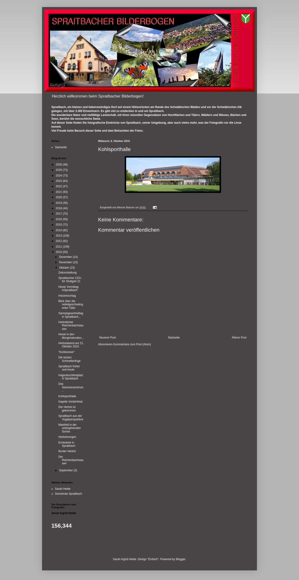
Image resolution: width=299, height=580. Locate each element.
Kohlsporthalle (67, 396)
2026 (59, 164)
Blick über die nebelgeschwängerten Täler (70, 304)
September (66, 470)
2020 (59, 197)
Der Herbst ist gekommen (67, 408)
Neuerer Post (107, 337)
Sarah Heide (63, 488)
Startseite (174, 337)
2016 (59, 219)
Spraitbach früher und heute (69, 368)
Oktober (64, 267)
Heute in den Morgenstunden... (71, 336)
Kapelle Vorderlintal (70, 401)
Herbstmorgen (67, 437)
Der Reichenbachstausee (71, 460)
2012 (59, 241)
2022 (59, 186)
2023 (59, 181)
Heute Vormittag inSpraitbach (68, 288)
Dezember (66, 257)
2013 (59, 235)
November (66, 262)
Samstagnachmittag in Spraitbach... (70, 315)
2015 (59, 224)
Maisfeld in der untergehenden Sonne (69, 428)
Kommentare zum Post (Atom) (132, 344)
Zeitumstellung (67, 272)
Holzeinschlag (67, 295)
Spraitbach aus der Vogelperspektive (70, 417)
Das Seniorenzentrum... (71, 387)
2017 (59, 213)
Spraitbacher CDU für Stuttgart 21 (69, 279)
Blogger (180, 559)
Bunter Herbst (67, 451)
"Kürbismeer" (66, 352)
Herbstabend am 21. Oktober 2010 (71, 345)
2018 (59, 208)
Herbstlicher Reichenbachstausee (71, 326)
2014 (59, 230)
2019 (59, 203)
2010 (59, 252)
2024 (59, 175)
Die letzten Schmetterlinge (69, 359)
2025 (59, 170)
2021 (59, 192)
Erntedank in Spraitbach (66, 444)
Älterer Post (239, 337)
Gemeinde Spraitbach (68, 493)
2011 (59, 246)
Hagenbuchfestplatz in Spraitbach (70, 377)
